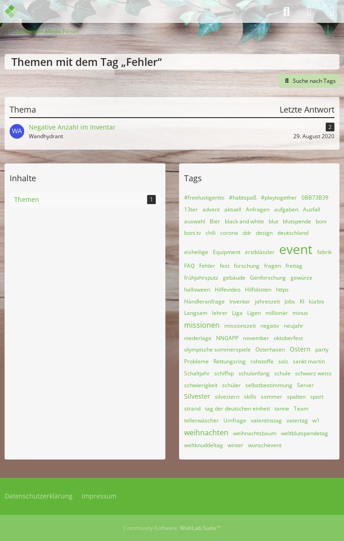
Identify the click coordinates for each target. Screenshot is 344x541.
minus (300, 313)
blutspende (297, 221)
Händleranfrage (204, 301)
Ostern (300, 349)
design (264, 233)
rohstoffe (262, 361)
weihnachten (206, 432)
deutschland (292, 233)
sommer (271, 396)
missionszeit (240, 326)
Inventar (239, 301)
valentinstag (266, 420)
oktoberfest (288, 338)
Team (301, 408)
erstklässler (260, 252)
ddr (247, 233)
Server (305, 385)
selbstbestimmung (268, 385)
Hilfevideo (227, 289)
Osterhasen (270, 349)
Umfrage (234, 420)
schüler (231, 385)
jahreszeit (267, 301)
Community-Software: (172, 528)
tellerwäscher (201, 420)
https (282, 289)
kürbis (316, 301)
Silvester (197, 396)
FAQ (189, 266)
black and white (244, 221)
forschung (246, 266)
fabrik (324, 252)
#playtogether (279, 197)
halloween (197, 289)
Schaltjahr (197, 373)
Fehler (207, 266)
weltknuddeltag (203, 445)
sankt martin (309, 361)
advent (211, 209)
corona (229, 233)
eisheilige (196, 252)
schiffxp (224, 373)
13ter (191, 209)
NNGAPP (227, 338)
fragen (272, 266)
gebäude (234, 277)
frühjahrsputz (201, 277)
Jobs (290, 301)
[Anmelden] (309, 11)
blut (273, 221)
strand (192, 408)
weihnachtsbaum (254, 433)
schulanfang (254, 373)
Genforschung (268, 277)
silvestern (227, 396)
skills (250, 396)
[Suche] (286, 11)
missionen (202, 325)
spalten (296, 396)
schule (282, 373)
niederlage (198, 338)
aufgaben (286, 209)
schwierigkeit (200, 385)
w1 (316, 420)
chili (211, 233)
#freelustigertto (204, 197)
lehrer (220, 313)
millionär (276, 313)
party (321, 349)
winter (235, 445)
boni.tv (192, 233)
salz (283, 361)
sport (316, 396)
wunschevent (264, 445)
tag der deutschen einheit (237, 408)
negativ (269, 326)
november (256, 338)
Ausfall (311, 209)
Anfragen (258, 209)
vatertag (297, 420)
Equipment (226, 252)
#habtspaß (242, 197)
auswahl (194, 221)
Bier (215, 221)
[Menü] (332, 11)
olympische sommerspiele (217, 349)
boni (321, 221)
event (295, 249)
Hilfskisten (258, 289)
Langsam (195, 313)
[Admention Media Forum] (17, 11)
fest (224, 266)
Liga (237, 313)
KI (302, 301)
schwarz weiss (313, 373)
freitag (294, 266)
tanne (282, 408)
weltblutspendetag (304, 433)
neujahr (293, 326)
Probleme (196, 361)
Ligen (254, 313)
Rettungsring (229, 361)
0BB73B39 (315, 197)
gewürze (301, 277)
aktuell (232, 209)
